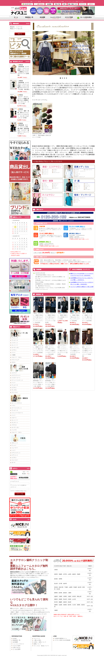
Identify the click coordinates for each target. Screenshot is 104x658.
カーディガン (15, 347)
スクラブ (14, 373)
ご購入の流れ (37, 640)
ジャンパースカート (17, 412)
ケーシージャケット (17, 380)
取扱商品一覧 (16, 640)
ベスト (14, 405)
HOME (15, 638)
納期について (37, 644)
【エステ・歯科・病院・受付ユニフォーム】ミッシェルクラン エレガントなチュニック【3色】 (23, 114)
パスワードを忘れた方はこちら (18, 490)
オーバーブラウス (17, 403)
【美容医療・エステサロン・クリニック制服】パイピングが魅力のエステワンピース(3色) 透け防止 (23, 86)
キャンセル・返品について (41, 645)
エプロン (14, 350)
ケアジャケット (16, 452)
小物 (86, 188)
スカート (14, 417)
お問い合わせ (16, 647)
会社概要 (15, 642)
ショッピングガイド (18, 644)
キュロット (15, 422)
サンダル (14, 390)
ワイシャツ (77, 185)
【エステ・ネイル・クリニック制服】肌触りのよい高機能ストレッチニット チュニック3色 (23, 100)
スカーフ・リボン (17, 357)
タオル (14, 362)
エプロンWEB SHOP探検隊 (62, 640)
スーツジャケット (17, 408)
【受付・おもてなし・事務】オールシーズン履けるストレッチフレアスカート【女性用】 (87, 317)
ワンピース (15, 340)
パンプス (14, 430)
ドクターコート (16, 377)
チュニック (15, 337)
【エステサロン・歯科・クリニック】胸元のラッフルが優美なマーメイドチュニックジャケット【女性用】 (87, 351)
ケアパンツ (15, 455)
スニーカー (15, 392)
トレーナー (15, 447)
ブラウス (14, 425)
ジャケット (15, 342)
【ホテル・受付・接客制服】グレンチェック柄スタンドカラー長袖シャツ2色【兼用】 (38, 382)
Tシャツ (14, 445)
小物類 (14, 355)
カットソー (15, 345)
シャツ (14, 450)
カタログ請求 (16, 645)
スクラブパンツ (16, 375)
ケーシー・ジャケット (80, 171)
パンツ (14, 352)
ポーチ (14, 462)
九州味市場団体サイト (61, 638)
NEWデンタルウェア (80, 176)
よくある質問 (16, 649)
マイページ (37, 638)
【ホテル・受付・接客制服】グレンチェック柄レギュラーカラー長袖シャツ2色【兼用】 (50, 382)
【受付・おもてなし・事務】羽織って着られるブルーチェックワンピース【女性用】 (75, 317)
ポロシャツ (15, 443)
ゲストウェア (15, 359)
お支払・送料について (40, 642)
